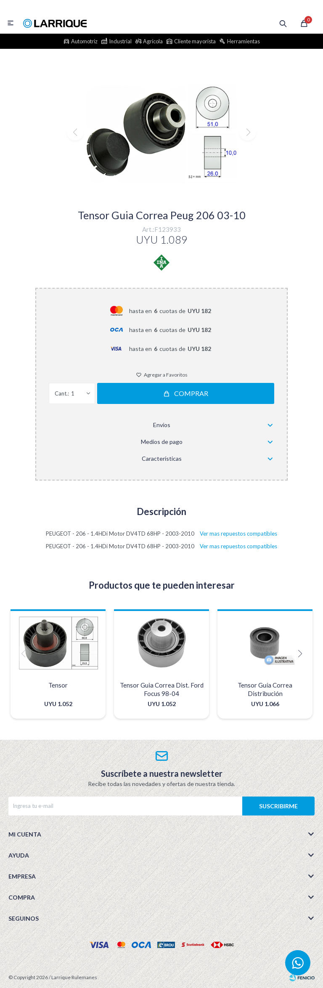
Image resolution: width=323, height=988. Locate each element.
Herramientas (243, 41)
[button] (161, 193)
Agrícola (153, 41)
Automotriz (84, 41)
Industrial (120, 41)
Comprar (191, 393)
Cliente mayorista (195, 41)
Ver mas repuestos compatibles (238, 533)
